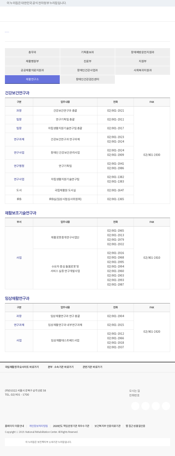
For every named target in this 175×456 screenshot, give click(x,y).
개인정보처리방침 (38, 426)
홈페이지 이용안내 (14, 426)
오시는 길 (136, 391)
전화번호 (134, 395)
